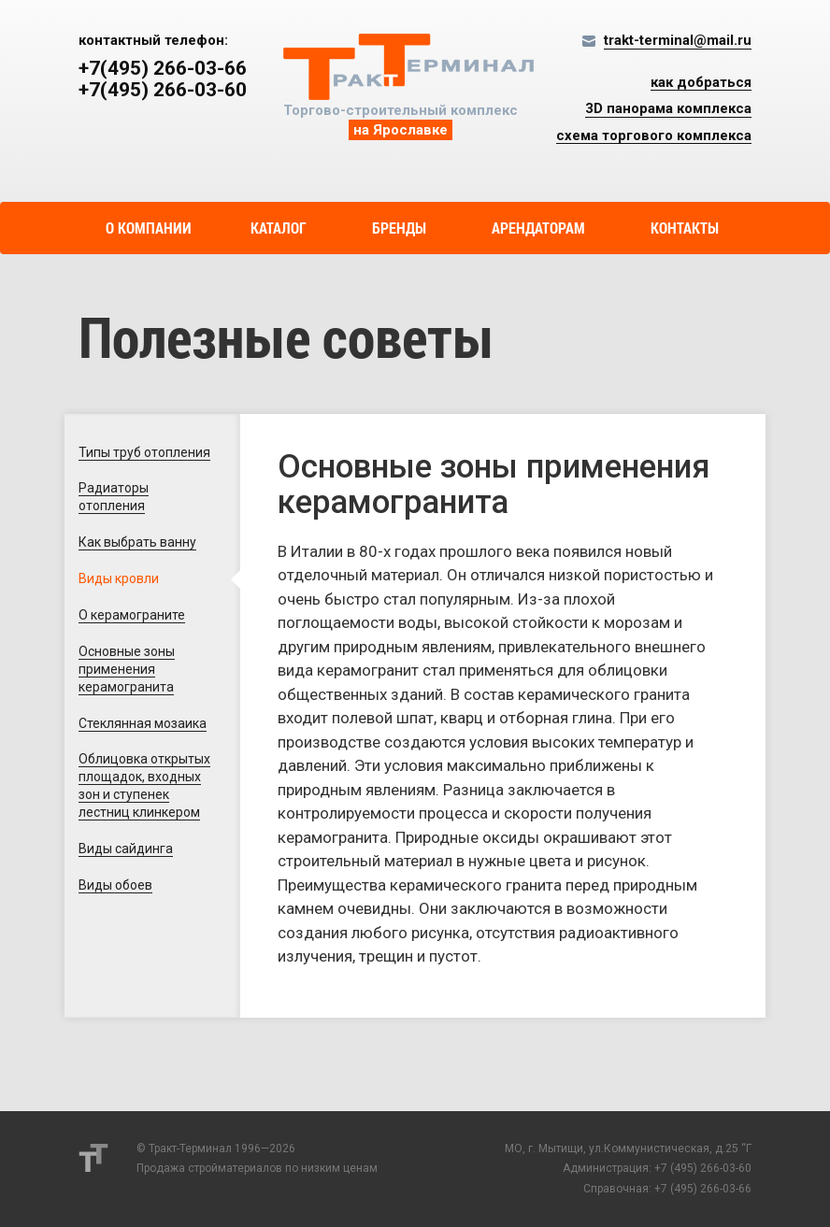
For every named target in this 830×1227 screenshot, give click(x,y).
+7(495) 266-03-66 (163, 68)
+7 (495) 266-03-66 (702, 1188)
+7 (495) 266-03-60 (702, 1168)
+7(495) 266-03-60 (163, 90)
